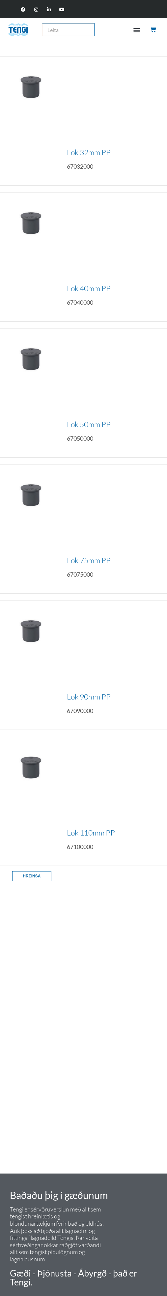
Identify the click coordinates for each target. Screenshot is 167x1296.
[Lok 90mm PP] (31, 665)
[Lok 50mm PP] (31, 393)
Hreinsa (32, 876)
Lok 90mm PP (89, 696)
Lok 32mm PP (89, 152)
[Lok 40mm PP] (31, 257)
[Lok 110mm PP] (31, 801)
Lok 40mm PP (89, 288)
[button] (136, 29)
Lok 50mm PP (89, 424)
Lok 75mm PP (89, 560)
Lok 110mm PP (91, 832)
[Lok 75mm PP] (31, 529)
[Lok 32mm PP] (31, 121)
